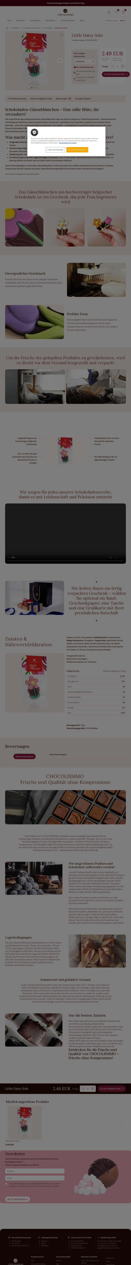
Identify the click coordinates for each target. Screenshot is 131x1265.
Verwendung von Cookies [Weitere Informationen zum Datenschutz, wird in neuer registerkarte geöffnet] (68, 143)
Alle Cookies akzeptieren (77, 149)
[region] (66, 141)
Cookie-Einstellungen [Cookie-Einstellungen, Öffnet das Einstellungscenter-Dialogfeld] (55, 149)
